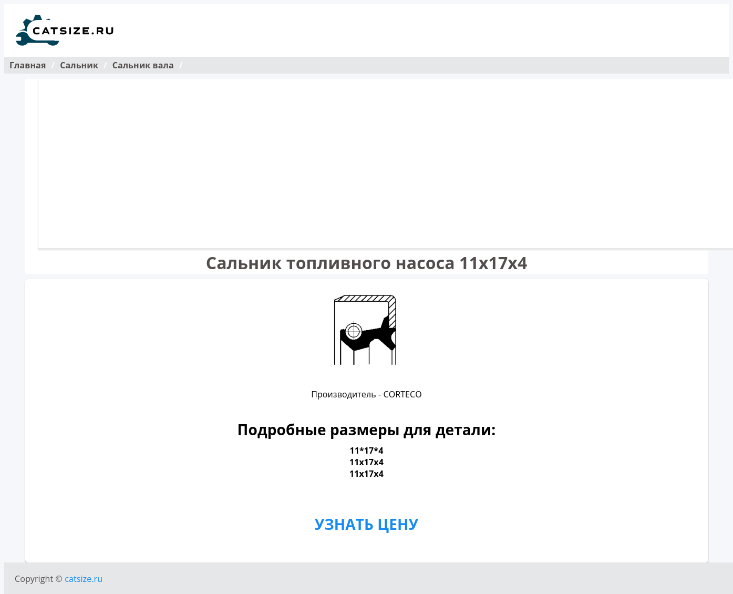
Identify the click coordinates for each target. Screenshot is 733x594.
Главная (27, 65)
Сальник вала (143, 65)
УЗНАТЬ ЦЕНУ (366, 524)
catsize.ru (83, 579)
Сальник (79, 65)
